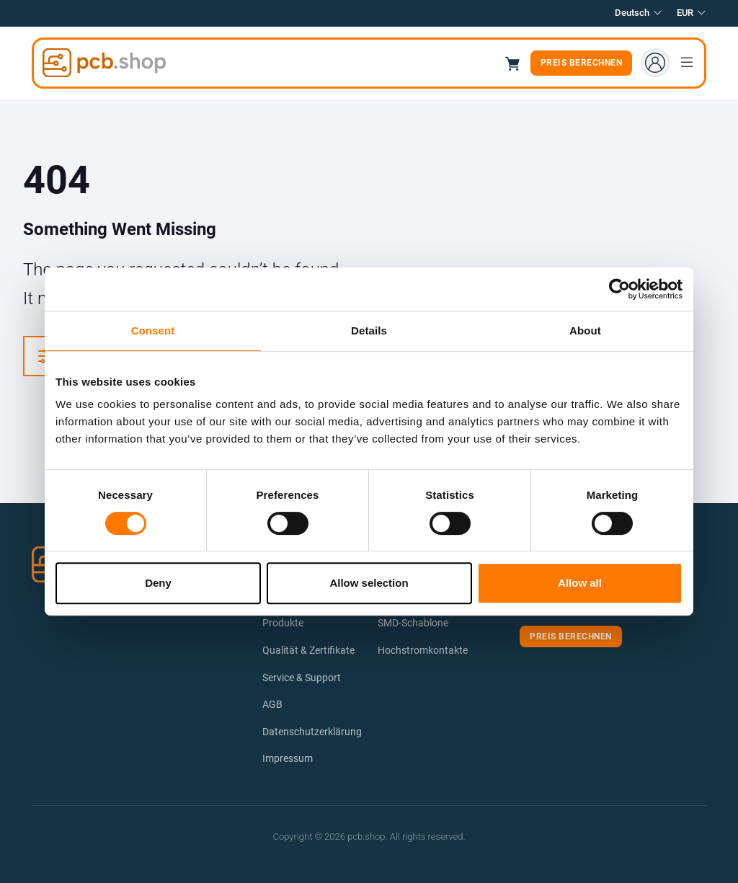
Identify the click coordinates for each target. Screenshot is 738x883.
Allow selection (368, 583)
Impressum (287, 758)
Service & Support (301, 677)
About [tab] (585, 330)
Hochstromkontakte (423, 650)
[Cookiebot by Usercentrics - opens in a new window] (619, 289)
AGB (272, 704)
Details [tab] (369, 330)
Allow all (580, 583)
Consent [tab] (153, 330)
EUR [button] (691, 13)
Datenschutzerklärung (312, 731)
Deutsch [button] (638, 13)
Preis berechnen (582, 63)
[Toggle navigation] (686, 62)
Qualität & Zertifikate (308, 650)
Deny (158, 583)
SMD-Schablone (413, 623)
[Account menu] (655, 62)
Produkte (282, 623)
